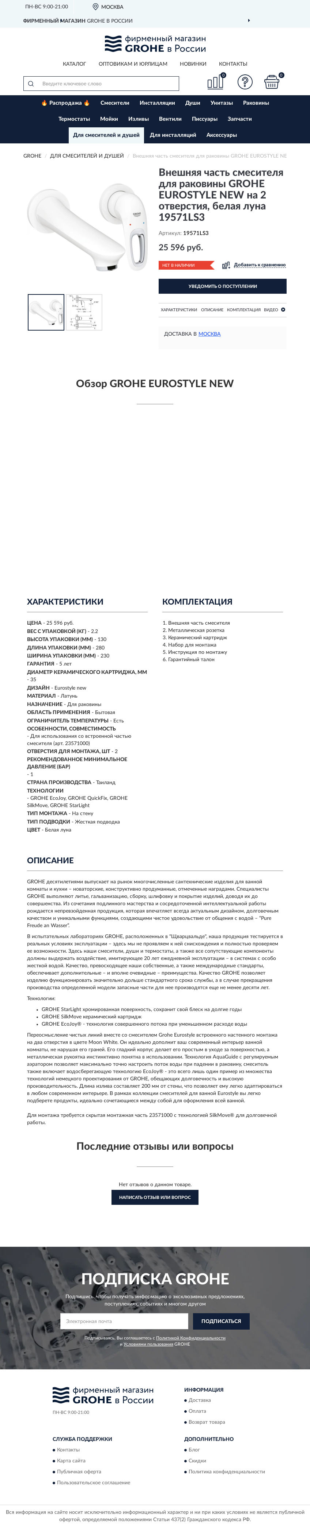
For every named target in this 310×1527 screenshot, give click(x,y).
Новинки (193, 64)
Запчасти (240, 119)
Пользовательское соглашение (93, 1482)
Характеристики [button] (179, 310)
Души (192, 103)
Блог (194, 1450)
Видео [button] (274, 309)
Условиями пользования (148, 1344)
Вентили (170, 119)
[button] (245, 81)
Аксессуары (222, 135)
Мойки (109, 119)
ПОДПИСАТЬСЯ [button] (221, 1321)
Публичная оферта (79, 1471)
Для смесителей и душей (106, 135)
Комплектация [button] (244, 310)
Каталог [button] (74, 64)
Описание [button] (212, 310)
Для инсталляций (173, 135)
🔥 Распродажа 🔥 (65, 103)
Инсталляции (157, 103)
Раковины (256, 103)
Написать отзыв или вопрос (155, 1197)
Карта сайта (71, 1461)
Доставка (200, 1400)
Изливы (138, 119)
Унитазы (222, 103)
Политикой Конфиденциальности (191, 1338)
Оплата (197, 1411)
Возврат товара (207, 1422)
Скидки (197, 1461)
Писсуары (205, 119)
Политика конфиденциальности (227, 1471)
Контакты (233, 64)
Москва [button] (210, 334)
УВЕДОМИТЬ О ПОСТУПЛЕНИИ (223, 286)
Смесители (115, 103)
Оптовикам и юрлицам (133, 64)
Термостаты (74, 119)
